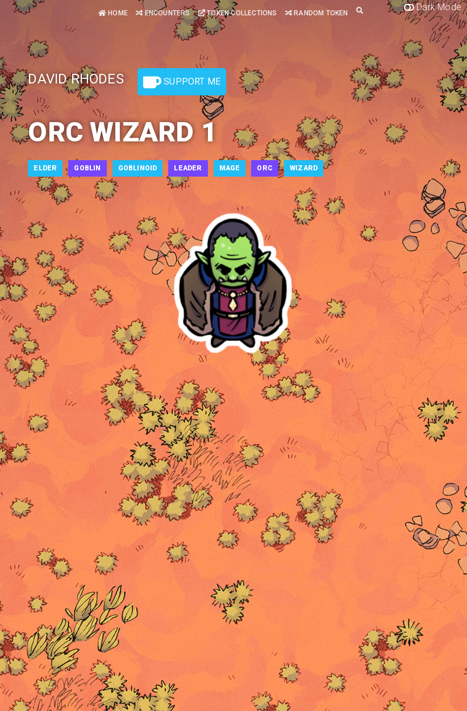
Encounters (163, 13)
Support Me (181, 82)
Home (113, 13)
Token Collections (237, 13)
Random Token (316, 13)
